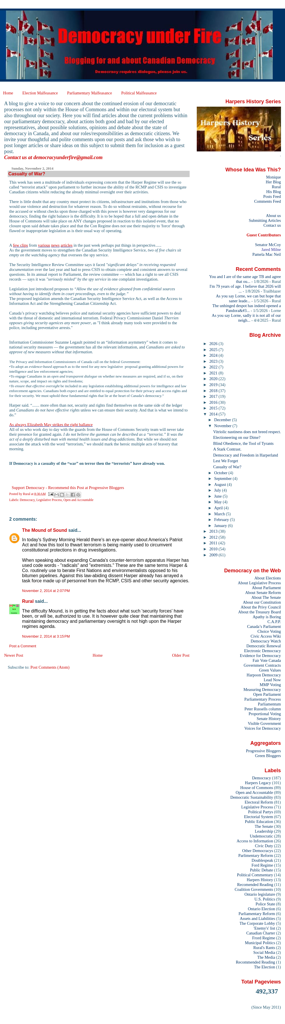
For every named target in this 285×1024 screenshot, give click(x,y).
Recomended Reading (255, 884)
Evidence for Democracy (260, 655)
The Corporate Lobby (257, 923)
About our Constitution (262, 602)
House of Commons (256, 787)
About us (273, 215)
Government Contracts (262, 665)
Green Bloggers (268, 755)
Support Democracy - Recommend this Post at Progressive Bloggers (68, 487)
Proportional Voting (264, 713)
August (220, 484)
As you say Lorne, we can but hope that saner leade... (248, 298)
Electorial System (258, 816)
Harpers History (260, 879)
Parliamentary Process (262, 699)
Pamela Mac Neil (266, 254)
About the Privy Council (261, 607)
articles (67, 245)
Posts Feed (272, 196)
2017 (213, 396)
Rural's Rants (264, 947)
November (223, 425)
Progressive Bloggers (263, 751)
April (219, 508)
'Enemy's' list (264, 928)
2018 (213, 390)
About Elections (267, 578)
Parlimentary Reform (255, 855)
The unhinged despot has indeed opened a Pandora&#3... (246, 308)
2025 (213, 349)
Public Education (259, 821)
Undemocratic (261, 836)
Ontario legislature (259, 894)
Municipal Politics (260, 942)
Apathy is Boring (267, 617)
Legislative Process (49, 500)
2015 (213, 408)
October (221, 473)
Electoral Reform (259, 802)
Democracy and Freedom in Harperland (245, 455)
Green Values (270, 670)
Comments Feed (267, 201)
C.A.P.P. (274, 621)
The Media (266, 957)
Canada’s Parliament (264, 626)
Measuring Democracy (262, 689)
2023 (213, 361)
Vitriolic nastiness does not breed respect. (247, 431)
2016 (213, 402)
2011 (213, 543)
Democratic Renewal (263, 646)
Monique (273, 177)
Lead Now (272, 680)
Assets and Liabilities (257, 918)
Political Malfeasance (138, 93)
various (44, 245)
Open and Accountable (78, 500)
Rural (27, 601)
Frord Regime (263, 938)
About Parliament (266, 587)
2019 (213, 384)
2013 (213, 531)
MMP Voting (270, 684)
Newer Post (13, 655)
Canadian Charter (260, 933)
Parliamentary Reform (256, 913)
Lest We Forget (225, 461)
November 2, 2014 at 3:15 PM (46, 636)
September (223, 478)
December (223, 419)
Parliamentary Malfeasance (89, 93)
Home (8, 93)
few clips (20, 245)
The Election (264, 967)
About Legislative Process (259, 583)
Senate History (269, 718)
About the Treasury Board (259, 612)
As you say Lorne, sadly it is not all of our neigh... (246, 318)
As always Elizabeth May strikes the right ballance (51, 424)
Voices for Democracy (262, 728)
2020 (213, 378)
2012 (213, 537)
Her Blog (273, 182)
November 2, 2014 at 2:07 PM (46, 591)
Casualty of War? (227, 467)
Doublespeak (262, 860)
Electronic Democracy (262, 650)
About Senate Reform (263, 592)
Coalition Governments (254, 889)
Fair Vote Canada (266, 660)
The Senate (264, 826)
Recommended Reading (255, 962)
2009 (213, 555)
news (55, 245)
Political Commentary (255, 875)
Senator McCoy (268, 244)
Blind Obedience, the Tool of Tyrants (243, 443)
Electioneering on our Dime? (236, 437)
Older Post (180, 655)
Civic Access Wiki (266, 636)
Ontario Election (261, 909)
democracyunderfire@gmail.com (68, 157)
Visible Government (264, 723)
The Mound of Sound (44, 530)
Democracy (27, 500)
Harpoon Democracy (264, 675)
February (222, 519)
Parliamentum (269, 704)
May (218, 502)
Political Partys (260, 812)
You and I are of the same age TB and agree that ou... (245, 279)
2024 (213, 355)
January (221, 525)
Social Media (264, 952)
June (218, 496)
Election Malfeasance (40, 93)
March (220, 514)
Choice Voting (269, 631)
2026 (213, 343)
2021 (213, 373)
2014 (213, 414)
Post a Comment (22, 646)
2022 (213, 367)
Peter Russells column (262, 709)
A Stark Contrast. (227, 449)
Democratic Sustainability (251, 797)
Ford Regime (262, 865)
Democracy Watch (266, 641)
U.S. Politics (264, 899)
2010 (213, 549)
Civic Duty (264, 845)
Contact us (272, 225)
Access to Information (254, 841)
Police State (265, 904)
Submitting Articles (265, 220)
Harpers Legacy (258, 782)
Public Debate (261, 870)
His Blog (273, 191)
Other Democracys (257, 850)
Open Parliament (267, 694)
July (218, 490)
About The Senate (266, 597)
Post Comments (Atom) (50, 667)
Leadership (264, 831)
